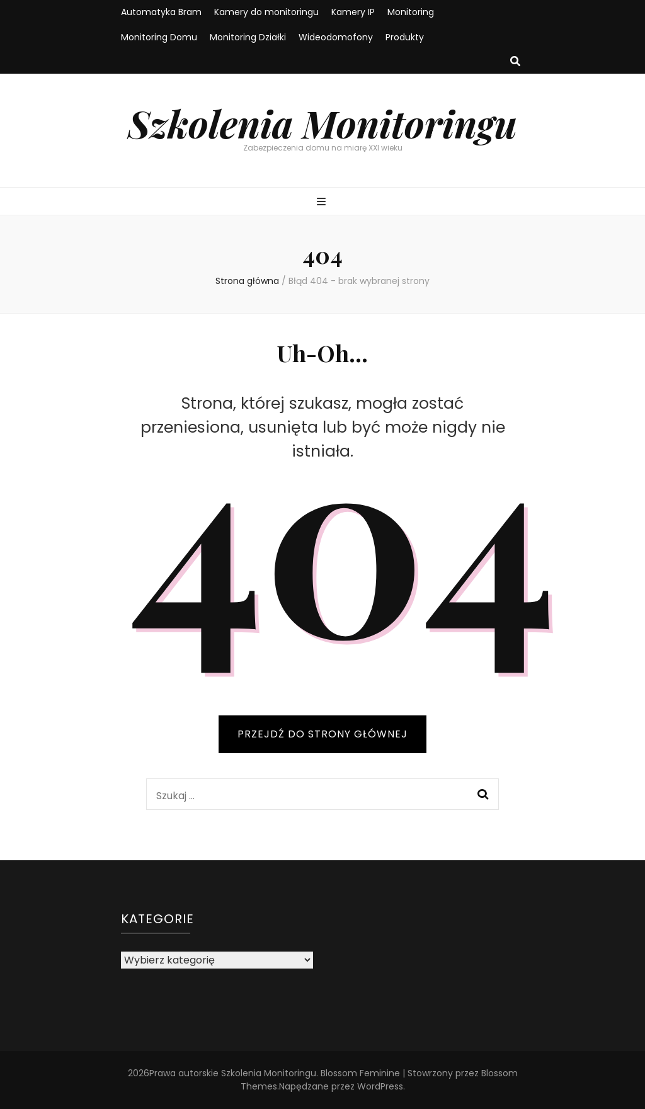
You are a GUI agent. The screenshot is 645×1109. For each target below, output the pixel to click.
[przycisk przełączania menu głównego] (323, 202)
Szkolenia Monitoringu (322, 123)
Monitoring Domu (159, 37)
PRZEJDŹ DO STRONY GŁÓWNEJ (322, 734)
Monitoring (410, 12)
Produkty (404, 37)
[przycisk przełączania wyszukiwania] (515, 62)
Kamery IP (353, 12)
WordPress (380, 1086)
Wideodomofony (336, 37)
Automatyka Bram (161, 12)
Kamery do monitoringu (266, 12)
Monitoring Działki (248, 37)
